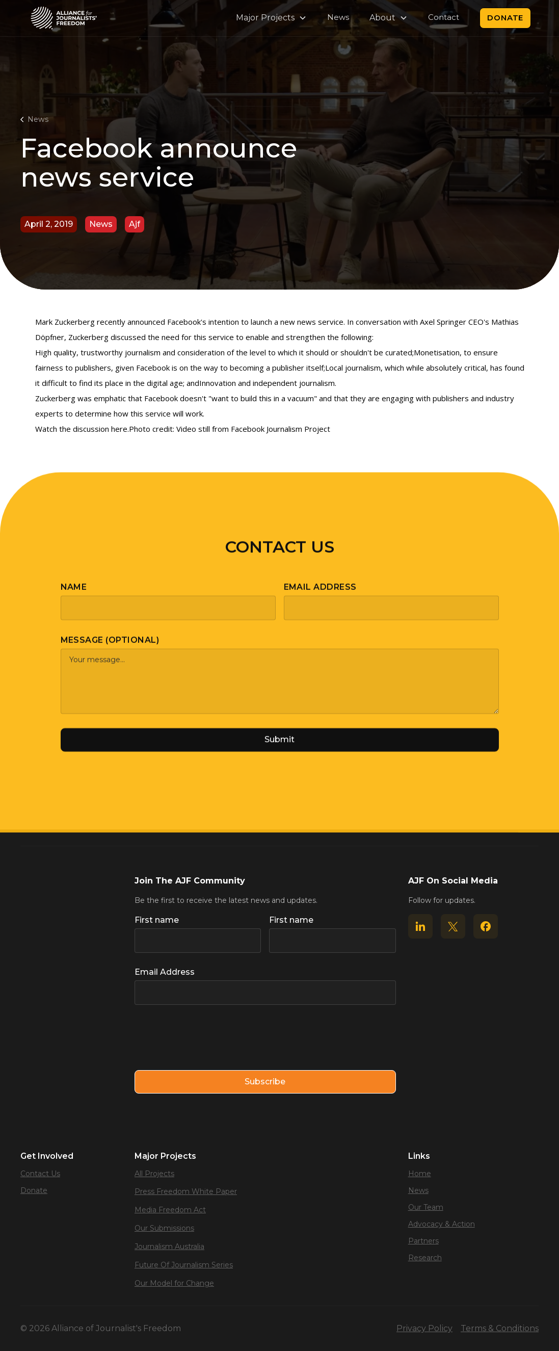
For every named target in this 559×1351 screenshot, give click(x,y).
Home (419, 1173)
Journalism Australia (169, 1246)
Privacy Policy (424, 1328)
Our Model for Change (174, 1283)
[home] (63, 18)
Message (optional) (110, 647)
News (338, 17)
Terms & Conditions (500, 1328)
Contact (443, 17)
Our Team (425, 1207)
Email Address (320, 594)
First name (157, 920)
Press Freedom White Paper (186, 1191)
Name (74, 594)
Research (425, 1257)
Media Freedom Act (170, 1209)
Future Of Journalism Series (184, 1264)
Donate (505, 17)
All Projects (154, 1173)
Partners (423, 1240)
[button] (271, 18)
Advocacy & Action (441, 1224)
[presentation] (212, 1038)
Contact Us (40, 1173)
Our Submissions (164, 1228)
